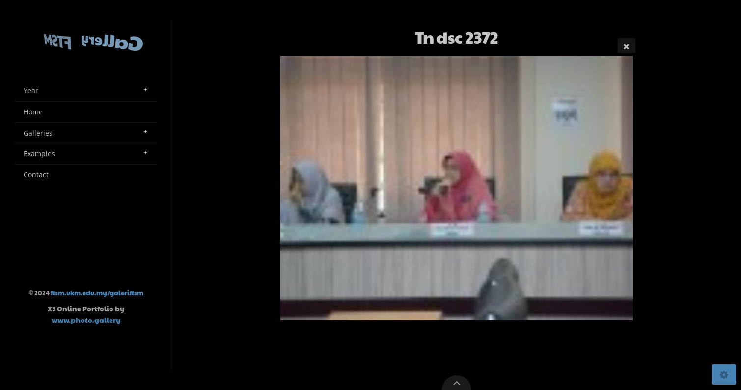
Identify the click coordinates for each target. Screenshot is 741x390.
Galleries (38, 133)
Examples (39, 153)
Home (33, 111)
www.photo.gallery (86, 320)
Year (31, 90)
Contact (36, 174)
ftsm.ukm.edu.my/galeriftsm (97, 292)
